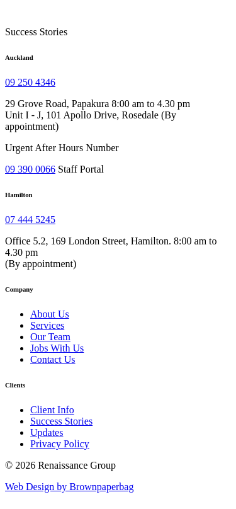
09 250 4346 (30, 82)
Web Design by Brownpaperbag (69, 486)
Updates (46, 432)
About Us (49, 314)
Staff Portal (81, 169)
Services (47, 325)
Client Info (52, 409)
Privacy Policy (59, 443)
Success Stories (61, 421)
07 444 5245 (30, 219)
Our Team (50, 336)
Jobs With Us (57, 348)
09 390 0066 (30, 169)
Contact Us (53, 359)
